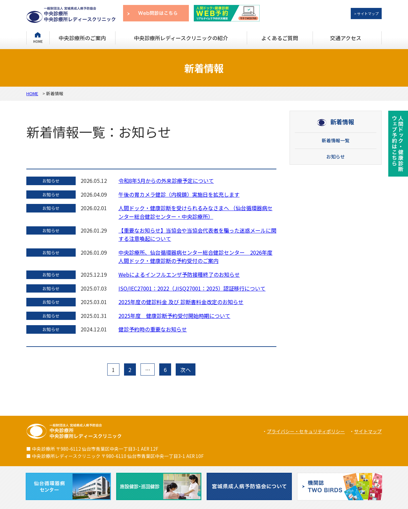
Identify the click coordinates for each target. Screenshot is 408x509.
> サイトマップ (366, 13)
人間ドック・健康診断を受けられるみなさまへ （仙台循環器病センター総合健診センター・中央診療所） (195, 212)
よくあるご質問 (279, 38)
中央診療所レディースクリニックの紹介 (181, 38)
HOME (38, 41)
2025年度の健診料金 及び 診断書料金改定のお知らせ (180, 302)
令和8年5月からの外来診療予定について (166, 180)
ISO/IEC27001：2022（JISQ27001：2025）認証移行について (192, 288)
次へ (185, 370)
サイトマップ (368, 431)
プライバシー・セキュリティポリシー (306, 431)
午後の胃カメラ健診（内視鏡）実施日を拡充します (179, 194)
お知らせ (335, 156)
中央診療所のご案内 (82, 38)
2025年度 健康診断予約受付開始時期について (174, 316)
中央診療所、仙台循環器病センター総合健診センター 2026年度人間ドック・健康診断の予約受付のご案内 (195, 256)
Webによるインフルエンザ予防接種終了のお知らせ (179, 274)
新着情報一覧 (335, 140)
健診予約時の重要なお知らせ (152, 329)
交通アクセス (345, 38)
